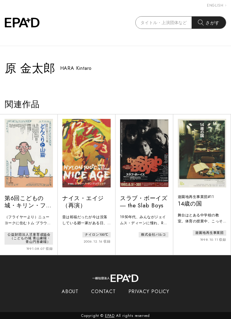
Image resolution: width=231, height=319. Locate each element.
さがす (209, 23)
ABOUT (70, 291)
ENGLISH (216, 5)
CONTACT (103, 291)
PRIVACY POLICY (149, 291)
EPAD (110, 315)
